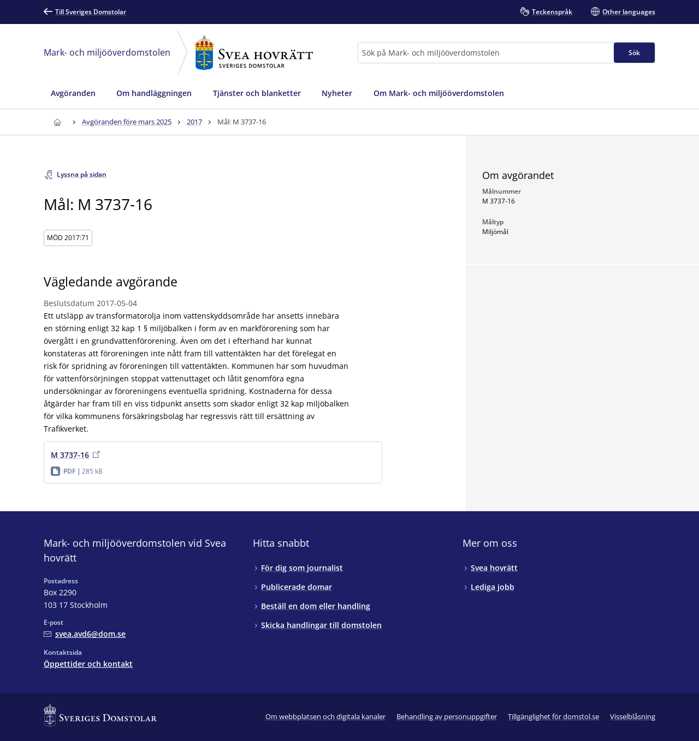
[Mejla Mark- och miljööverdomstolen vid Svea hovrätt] (85, 634)
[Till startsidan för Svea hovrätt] (57, 122)
